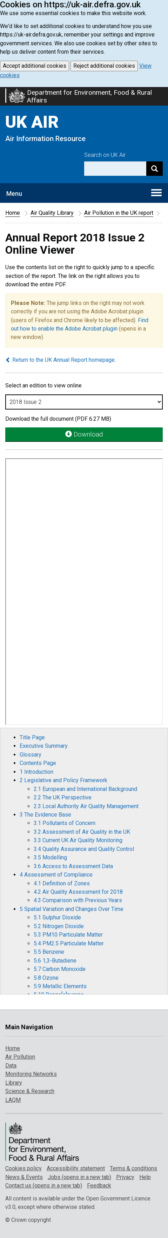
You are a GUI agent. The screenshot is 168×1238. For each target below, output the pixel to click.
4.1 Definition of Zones (62, 883)
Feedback (99, 1185)
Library (13, 1082)
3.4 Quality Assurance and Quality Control (84, 849)
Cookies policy (23, 1168)
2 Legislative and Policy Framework (63, 780)
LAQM (13, 1100)
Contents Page (38, 763)
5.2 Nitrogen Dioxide (59, 926)
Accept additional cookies (34, 65)
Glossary (30, 754)
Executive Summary (44, 746)
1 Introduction (36, 771)
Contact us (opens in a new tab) (43, 1185)
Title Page (32, 737)
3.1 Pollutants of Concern (64, 823)
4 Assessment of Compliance (56, 874)
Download (84, 434)
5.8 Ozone (46, 977)
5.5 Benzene (49, 952)
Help (145, 1177)
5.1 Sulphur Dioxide (57, 917)
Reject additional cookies (104, 65)
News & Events (24, 1177)
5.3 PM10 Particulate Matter (68, 934)
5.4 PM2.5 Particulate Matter (69, 943)
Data (10, 1065)
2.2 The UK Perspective (63, 797)
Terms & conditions (133, 1168)
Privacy (125, 1177)
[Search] (154, 168)
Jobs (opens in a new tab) (79, 1177)
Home (12, 212)
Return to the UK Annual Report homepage (60, 360)
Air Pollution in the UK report (118, 212)
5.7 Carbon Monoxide (60, 969)
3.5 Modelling (50, 857)
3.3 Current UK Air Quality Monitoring (78, 840)
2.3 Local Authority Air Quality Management (86, 806)
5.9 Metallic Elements (60, 986)
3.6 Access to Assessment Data (73, 866)
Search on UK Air (105, 155)
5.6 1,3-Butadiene (55, 960)
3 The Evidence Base (45, 814)
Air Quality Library (52, 212)
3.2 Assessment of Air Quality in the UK (82, 831)
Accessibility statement (76, 1168)
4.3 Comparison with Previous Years (78, 900)
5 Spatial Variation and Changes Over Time (71, 909)
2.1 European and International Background (85, 789)
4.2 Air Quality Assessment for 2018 (78, 891)
